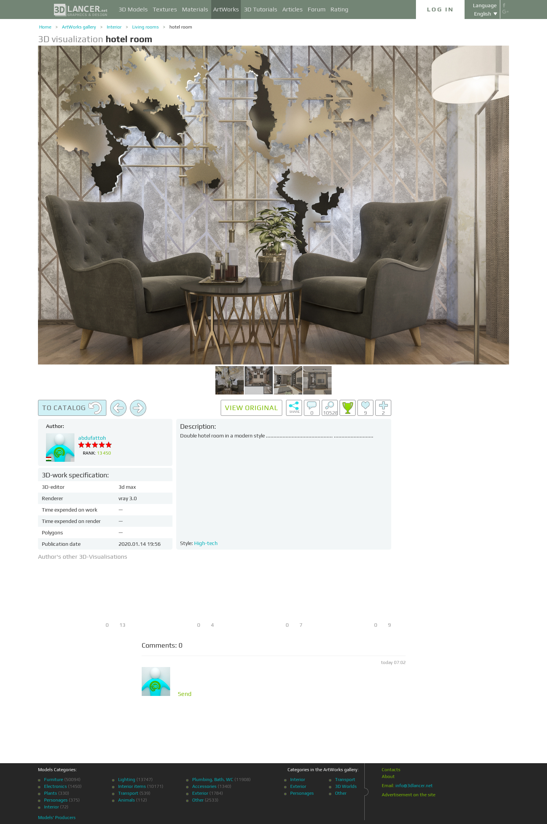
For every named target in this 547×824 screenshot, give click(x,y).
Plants (50, 793)
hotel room (180, 27)
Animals (126, 800)
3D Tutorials (260, 9)
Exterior (200, 793)
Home (45, 27)
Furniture (53, 779)
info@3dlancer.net (414, 785)
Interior (114, 27)
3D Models (133, 9)
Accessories (204, 786)
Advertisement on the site (408, 794)
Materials (195, 9)
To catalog (72, 408)
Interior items (132, 786)
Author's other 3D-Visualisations (82, 556)
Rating (339, 9)
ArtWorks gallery (79, 27)
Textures (165, 9)
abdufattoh (92, 438)
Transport (128, 793)
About (388, 776)
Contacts (391, 769)
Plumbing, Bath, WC (212, 779)
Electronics (55, 786)
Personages (56, 800)
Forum (317, 9)
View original (251, 408)
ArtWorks (226, 9)
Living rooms (145, 27)
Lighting (126, 779)
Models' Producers (57, 817)
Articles (292, 9)
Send (184, 694)
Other (198, 800)
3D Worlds (346, 786)
